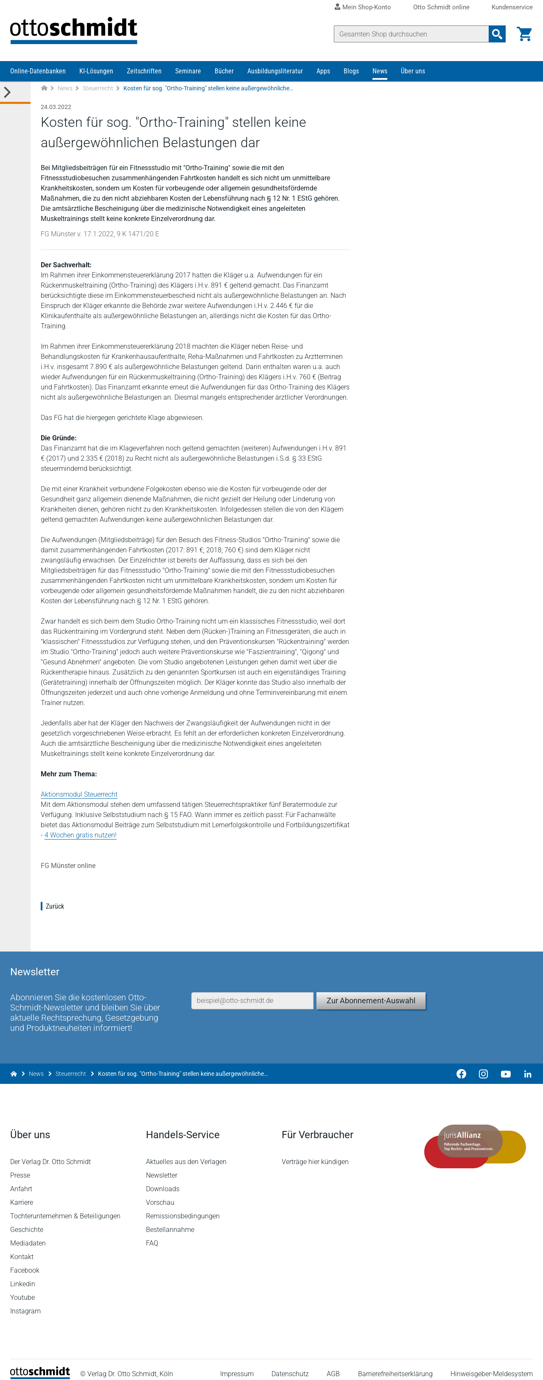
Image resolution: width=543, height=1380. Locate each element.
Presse (20, 1166)
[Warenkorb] (524, 33)
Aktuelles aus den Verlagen (186, 1152)
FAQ (152, 1234)
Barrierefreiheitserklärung (395, 1365)
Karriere (21, 1193)
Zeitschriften (144, 71)
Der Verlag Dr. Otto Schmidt (50, 1152)
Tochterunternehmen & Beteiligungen (65, 1207)
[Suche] (411, 33)
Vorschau (160, 1193)
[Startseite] (40, 1367)
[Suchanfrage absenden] (497, 33)
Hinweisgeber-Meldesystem (492, 1365)
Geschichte (26, 1220)
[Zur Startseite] (44, 88)
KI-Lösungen (96, 71)
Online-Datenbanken (38, 71)
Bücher (224, 71)
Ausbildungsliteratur (275, 71)
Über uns (413, 71)
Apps (323, 71)
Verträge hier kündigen (315, 1152)
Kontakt (22, 1247)
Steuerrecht (98, 88)
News (379, 71)
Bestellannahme (170, 1220)
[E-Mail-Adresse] (252, 991)
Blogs (351, 71)
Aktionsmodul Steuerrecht (79, 794)
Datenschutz (290, 1365)
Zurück (55, 906)
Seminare (188, 71)
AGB (333, 1365)
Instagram (25, 1302)
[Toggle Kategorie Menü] (15, 92)
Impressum (237, 1365)
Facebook (24, 1261)
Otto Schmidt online (441, 7)
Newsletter (161, 1166)
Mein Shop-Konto (366, 7)
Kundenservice (512, 7)
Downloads (162, 1180)
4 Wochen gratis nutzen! (81, 835)
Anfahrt (21, 1180)
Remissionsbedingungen (183, 1207)
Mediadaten (28, 1234)
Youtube (22, 1288)
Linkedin (22, 1275)
